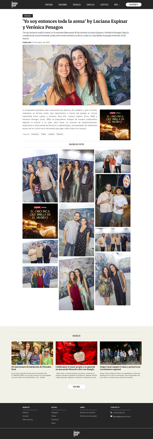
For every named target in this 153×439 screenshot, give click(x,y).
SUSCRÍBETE (133, 4)
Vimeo (53, 423)
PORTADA (49, 4)
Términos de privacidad (88, 416)
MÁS (117, 4)
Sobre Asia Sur (28, 419)
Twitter (53, 416)
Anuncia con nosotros (87, 412)
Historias (25, 412)
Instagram (54, 412)
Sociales (27, 16)
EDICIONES (63, 4)
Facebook (54, 419)
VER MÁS (76, 386)
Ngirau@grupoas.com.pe (120, 416)
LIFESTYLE (104, 4)
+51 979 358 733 (117, 413)
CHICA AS (90, 4)
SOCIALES (77, 4)
